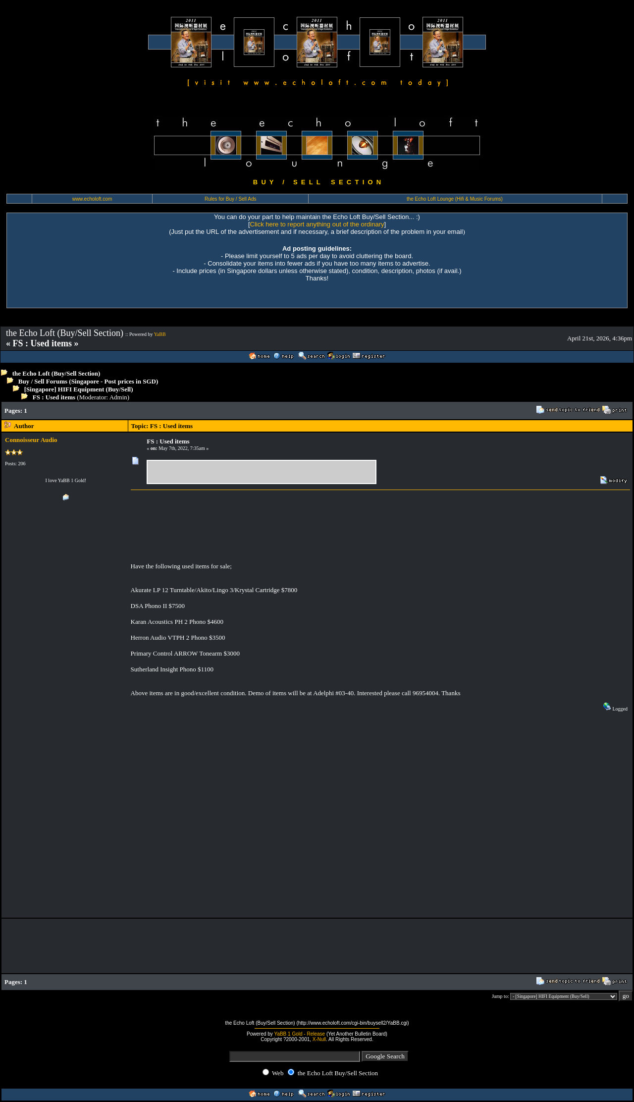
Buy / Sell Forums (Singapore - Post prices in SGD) (88, 381)
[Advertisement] (214, 410)
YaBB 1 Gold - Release (299, 1034)
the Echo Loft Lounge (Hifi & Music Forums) (455, 199)
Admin (118, 397)
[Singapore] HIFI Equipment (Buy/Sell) (78, 389)
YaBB (160, 334)
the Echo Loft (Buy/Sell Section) (56, 373)
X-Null (319, 1039)
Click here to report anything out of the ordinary (317, 224)
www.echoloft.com (92, 199)
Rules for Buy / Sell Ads (231, 199)
